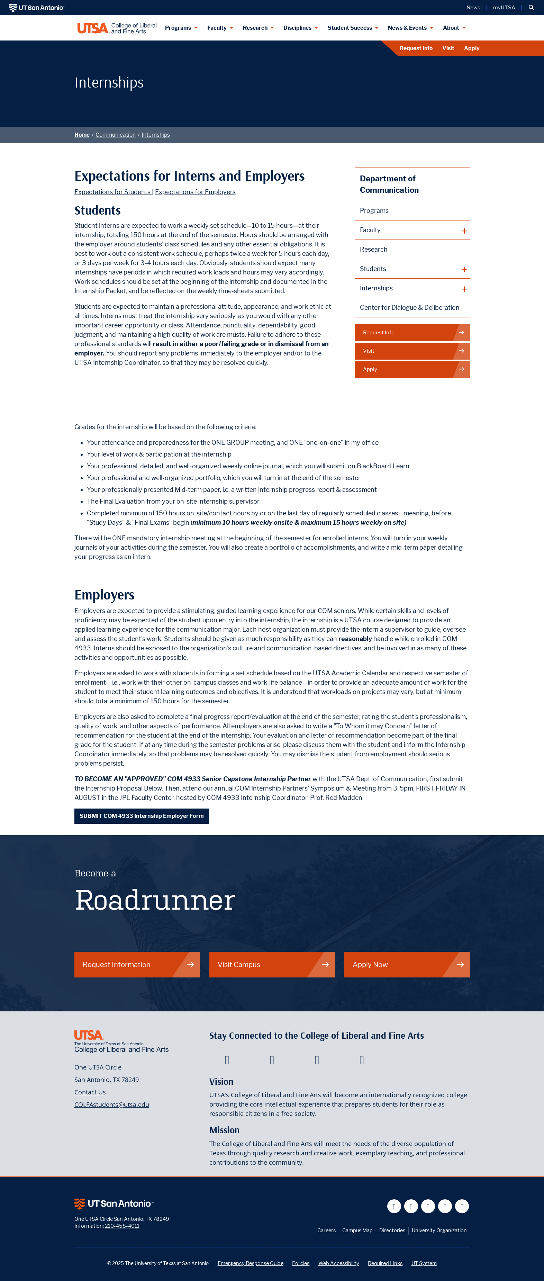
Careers (326, 1230)
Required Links (385, 1263)
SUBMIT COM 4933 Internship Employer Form (142, 816)
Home (82, 135)
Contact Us (90, 1092)
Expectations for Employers (195, 192)
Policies (300, 1263)
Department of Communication (389, 184)
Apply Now (409, 964)
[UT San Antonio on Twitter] (411, 1206)
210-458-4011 (122, 1226)
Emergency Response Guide (250, 1263)
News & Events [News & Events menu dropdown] (407, 28)
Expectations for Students (113, 192)
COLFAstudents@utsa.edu (111, 1104)
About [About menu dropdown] (451, 28)
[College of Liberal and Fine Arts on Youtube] (317, 1062)
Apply (472, 48)
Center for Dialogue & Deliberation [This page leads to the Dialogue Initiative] (410, 307)
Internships (156, 135)
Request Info (416, 48)
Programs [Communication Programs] (374, 210)
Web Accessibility (338, 1263)
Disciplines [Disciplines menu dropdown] (297, 28)
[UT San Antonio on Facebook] (394, 1206)
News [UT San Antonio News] (473, 7)
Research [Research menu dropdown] (255, 28)
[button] (531, 7)
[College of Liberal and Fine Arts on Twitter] (272, 1062)
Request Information (139, 964)
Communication (116, 135)
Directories (392, 1230)
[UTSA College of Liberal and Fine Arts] (117, 27)
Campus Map (357, 1230)
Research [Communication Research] (374, 249)
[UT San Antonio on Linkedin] (445, 1206)
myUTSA (504, 7)
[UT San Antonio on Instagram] (462, 1206)
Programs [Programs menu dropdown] (178, 28)
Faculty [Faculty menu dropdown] (217, 28)
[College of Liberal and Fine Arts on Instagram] (362, 1062)
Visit (448, 48)
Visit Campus (274, 964)
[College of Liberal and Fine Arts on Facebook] (227, 1062)
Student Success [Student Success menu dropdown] (350, 28)
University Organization (439, 1230)
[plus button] (412, 230)
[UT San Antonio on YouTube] (428, 1206)
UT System (424, 1263)
